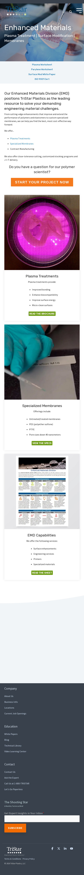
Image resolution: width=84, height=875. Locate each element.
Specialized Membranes (22, 143)
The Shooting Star (16, 803)
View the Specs (42, 443)
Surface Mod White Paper (42, 74)
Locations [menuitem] (9, 707)
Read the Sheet (42, 572)
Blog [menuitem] (6, 739)
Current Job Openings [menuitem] (15, 713)
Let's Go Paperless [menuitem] (13, 789)
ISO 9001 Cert (42, 79)
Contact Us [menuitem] (9, 771)
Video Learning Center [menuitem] (15, 751)
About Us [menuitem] (8, 696)
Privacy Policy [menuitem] (29, 858)
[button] (52, 849)
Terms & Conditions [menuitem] (12, 858)
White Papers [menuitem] (11, 734)
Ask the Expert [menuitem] (11, 777)
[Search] (70, 11)
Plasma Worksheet (42, 64)
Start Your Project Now (42, 182)
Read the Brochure (42, 313)
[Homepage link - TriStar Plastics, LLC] (14, 854)
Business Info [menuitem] (11, 701)
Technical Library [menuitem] (12, 745)
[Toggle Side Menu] (79, 10)
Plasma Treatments (20, 138)
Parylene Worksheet (42, 69)
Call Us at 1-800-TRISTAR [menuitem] (16, 783)
